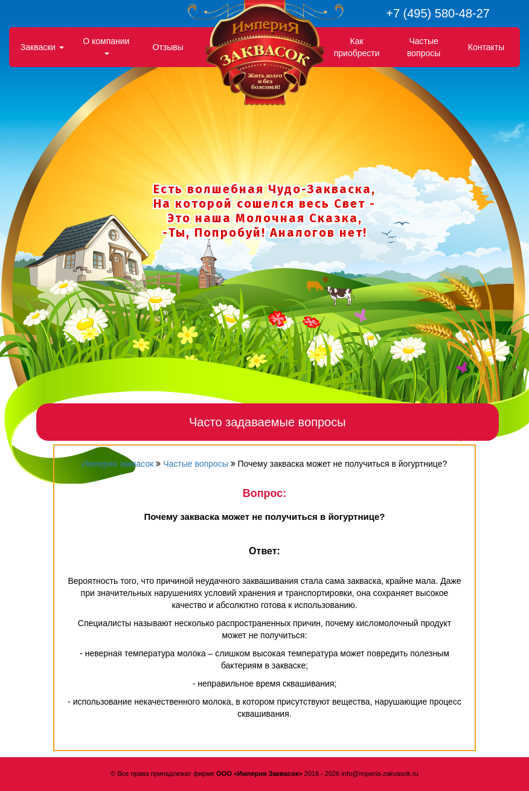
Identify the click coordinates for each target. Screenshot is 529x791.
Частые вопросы (423, 47)
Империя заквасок (118, 464)
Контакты (486, 47)
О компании (106, 45)
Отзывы (168, 47)
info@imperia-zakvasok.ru (379, 773)
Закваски (42, 47)
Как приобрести (357, 47)
